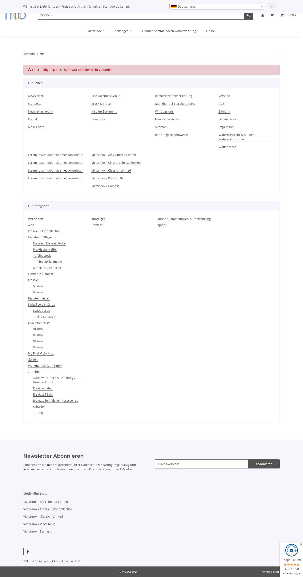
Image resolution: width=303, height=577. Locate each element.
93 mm (38, 347)
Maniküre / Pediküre (47, 268)
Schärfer (39, 407)
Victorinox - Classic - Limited (111, 170)
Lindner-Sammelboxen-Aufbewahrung (184, 219)
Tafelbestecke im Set (47, 262)
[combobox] (216, 6)
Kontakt (33, 119)
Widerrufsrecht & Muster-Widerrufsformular (237, 137)
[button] (262, 15)
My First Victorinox (41, 353)
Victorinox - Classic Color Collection (116, 163)
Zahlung (224, 111)
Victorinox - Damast (105, 186)
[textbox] (217, 6)
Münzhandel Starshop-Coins (175, 104)
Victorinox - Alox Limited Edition (114, 155)
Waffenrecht (227, 147)
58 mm (38, 286)
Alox (31, 225)
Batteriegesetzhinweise (171, 135)
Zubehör (34, 372)
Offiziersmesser (39, 323)
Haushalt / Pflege (40, 237)
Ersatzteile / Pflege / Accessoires (55, 401)
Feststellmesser (39, 298)
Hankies (97, 225)
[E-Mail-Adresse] (201, 463)
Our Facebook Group (106, 96)
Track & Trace (101, 104)
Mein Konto (36, 127)
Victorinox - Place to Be (108, 178)
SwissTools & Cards (41, 304)
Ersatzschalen (43, 388)
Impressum (227, 127)
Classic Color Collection (44, 231)
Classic (33, 280)
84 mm (38, 329)
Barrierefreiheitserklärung (173, 96)
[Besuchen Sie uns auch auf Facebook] (27, 551)
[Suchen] (141, 15)
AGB (222, 104)
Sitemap (161, 127)
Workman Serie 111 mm (45, 366)
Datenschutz (227, 119)
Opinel (161, 225)
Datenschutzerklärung (97, 465)
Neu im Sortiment (104, 111)
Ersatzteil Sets (43, 394)
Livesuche (98, 119)
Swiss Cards (41, 311)
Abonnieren (263, 464)
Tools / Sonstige (44, 317)
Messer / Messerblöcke (49, 243)
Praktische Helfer (45, 249)
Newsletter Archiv (40, 111)
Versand (224, 96)
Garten (33, 359)
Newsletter (35, 96)
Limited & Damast (40, 274)
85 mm (38, 335)
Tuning (38, 413)
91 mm (38, 341)
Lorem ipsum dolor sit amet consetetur (55, 155)
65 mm (38, 292)
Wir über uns (164, 111)
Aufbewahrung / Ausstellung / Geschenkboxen (54, 380)
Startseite (34, 104)
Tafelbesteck (42, 256)
